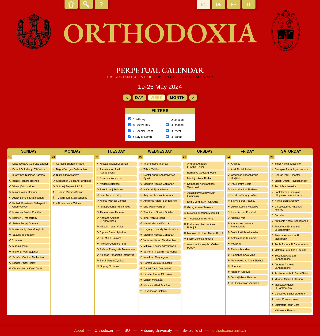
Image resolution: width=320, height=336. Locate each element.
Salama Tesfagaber (23, 234)
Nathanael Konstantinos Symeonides (201, 185)
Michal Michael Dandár (113, 200)
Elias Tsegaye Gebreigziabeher (30, 163)
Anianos (235, 163)
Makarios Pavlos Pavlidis (26, 212)
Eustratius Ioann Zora (286, 304)
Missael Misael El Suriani (114, 163)
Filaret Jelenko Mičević (200, 238)
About (79, 330)
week (157, 98)
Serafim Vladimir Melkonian (28, 257)
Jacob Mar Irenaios (285, 186)
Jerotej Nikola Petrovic (243, 277)
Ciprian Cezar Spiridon (113, 232)
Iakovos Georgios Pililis (113, 243)
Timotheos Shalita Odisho (158, 212)
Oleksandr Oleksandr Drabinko (73, 180)
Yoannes (17, 240)
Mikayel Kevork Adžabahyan (160, 246)
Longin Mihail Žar (153, 279)
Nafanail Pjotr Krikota (156, 189)
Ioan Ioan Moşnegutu (156, 257)
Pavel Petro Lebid (241, 183)
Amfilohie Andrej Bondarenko (160, 200)
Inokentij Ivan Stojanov (25, 251)
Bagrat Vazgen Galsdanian (71, 169)
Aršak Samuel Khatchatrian (28, 197)
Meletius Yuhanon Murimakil (203, 212)
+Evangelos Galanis (155, 291)
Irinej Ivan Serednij (110, 195)
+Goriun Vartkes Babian (69, 192)
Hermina (236, 266)
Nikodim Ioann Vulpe (111, 226)
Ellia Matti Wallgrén (155, 206)
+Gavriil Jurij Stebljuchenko (71, 197)
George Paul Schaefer (287, 175)
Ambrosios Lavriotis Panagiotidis (242, 225)
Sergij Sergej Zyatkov (112, 260)
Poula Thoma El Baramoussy (291, 244)
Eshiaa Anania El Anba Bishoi (291, 273)
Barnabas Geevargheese (201, 172)
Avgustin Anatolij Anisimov (159, 195)
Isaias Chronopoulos (286, 299)
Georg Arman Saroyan (200, 207)
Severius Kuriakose (111, 178)
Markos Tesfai (20, 246)
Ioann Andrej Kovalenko (244, 212)
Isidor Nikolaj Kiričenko (287, 163)
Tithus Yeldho (151, 169)
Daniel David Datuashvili (157, 268)
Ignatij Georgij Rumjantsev (115, 206)
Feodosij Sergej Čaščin (244, 195)
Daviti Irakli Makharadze (244, 232)
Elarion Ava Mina (240, 249)
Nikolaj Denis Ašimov (286, 200)
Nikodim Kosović (240, 271)
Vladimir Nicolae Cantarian (159, 183)
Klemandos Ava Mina (243, 254)
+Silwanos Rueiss (284, 310)
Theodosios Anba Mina (200, 218)
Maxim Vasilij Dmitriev (25, 192)
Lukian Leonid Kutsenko (244, 206)
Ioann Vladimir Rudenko (244, 189)
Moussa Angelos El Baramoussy (283, 286)
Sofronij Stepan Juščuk (69, 186)
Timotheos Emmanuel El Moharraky (287, 228)
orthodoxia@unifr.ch (229, 330)
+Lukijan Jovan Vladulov (245, 283)
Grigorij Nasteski (109, 266)
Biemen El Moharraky (24, 217)
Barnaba (279, 215)
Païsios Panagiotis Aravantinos (117, 249)
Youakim (236, 243)
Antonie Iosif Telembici (243, 238)
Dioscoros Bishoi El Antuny (289, 293)
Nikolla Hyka (238, 217)
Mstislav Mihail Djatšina (157, 285)
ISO (126, 330)
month (177, 98)
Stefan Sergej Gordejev (25, 223)
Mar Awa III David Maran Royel (205, 233)
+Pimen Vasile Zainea (68, 203)
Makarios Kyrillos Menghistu (28, 229)
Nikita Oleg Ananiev (67, 175)
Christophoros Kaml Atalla (27, 268)
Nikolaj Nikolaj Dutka (199, 178)
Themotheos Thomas (112, 212)
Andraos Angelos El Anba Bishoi (109, 219)
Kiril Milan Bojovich (110, 238)
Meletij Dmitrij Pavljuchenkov (290, 180)
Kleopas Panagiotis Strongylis (117, 254)
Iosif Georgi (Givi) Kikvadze (202, 201)
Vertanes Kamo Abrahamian (160, 240)
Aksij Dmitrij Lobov (241, 169)
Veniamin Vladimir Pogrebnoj (160, 251)
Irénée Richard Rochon (25, 180)
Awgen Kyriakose (110, 183)
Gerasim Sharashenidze (70, 163)
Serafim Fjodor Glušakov (158, 274)
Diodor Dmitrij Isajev (23, 262)
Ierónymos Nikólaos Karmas (28, 175)
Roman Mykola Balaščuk (158, 262)
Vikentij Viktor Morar (23, 186)
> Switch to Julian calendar (182, 77)
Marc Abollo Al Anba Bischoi (247, 260)
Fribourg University (156, 330)
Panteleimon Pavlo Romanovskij (110, 171)
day (139, 98)
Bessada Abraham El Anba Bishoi (285, 257)
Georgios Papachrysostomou (291, 169)
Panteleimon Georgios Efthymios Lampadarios (287, 194)
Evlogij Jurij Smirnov (111, 189)
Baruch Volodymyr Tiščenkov (29, 169)
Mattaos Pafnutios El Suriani (290, 250)
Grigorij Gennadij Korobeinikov (161, 229)
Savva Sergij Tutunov (243, 200)
